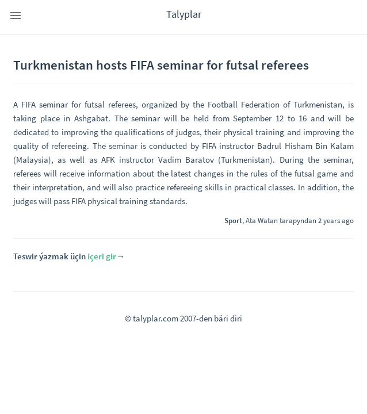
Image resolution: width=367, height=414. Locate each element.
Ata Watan (262, 220)
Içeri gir (101, 256)
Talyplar (183, 14)
